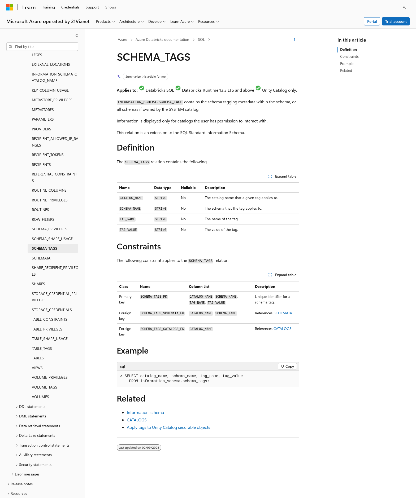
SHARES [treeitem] (38, 257)
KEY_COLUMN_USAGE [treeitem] (50, 64)
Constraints (349, 56)
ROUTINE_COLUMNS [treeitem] (49, 164)
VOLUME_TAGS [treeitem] (44, 361)
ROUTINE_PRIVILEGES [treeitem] (50, 174)
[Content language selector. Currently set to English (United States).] (30, 489)
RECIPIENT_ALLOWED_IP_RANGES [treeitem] (55, 116)
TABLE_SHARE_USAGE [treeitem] (50, 312)
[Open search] (404, 7)
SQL (201, 39)
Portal (372, 21)
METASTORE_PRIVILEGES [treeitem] (52, 73)
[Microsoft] (9, 7)
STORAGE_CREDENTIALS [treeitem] (52, 283)
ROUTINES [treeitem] (40, 183)
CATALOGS (283, 328)
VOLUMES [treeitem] (40, 370)
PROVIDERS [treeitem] (41, 102)
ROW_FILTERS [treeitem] (43, 193)
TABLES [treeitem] (38, 331)
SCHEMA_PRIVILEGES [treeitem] (49, 202)
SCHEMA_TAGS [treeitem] (44, 222)
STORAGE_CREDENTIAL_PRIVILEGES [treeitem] (54, 271)
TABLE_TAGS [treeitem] (42, 322)
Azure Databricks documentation (162, 39)
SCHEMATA (283, 312)
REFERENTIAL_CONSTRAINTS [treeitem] (54, 151)
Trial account (396, 21)
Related (346, 70)
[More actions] (294, 40)
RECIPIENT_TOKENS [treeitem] (48, 128)
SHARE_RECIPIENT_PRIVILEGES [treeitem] (55, 245)
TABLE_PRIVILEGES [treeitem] (47, 303)
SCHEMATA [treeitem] (41, 232)
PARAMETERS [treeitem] (43, 93)
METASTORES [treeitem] (43, 83)
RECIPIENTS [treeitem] (41, 138)
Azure (122, 39)
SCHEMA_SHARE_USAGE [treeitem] (52, 212)
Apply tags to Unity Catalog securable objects (168, 427)
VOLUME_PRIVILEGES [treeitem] (50, 351)
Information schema (145, 412)
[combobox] (42, 46)
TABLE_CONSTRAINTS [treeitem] (49, 293)
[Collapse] (77, 35)
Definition (348, 49)
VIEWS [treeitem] (37, 341)
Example (346, 63)
